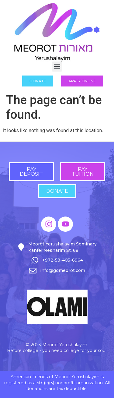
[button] (57, 67)
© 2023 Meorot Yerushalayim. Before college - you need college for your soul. (57, 348)
